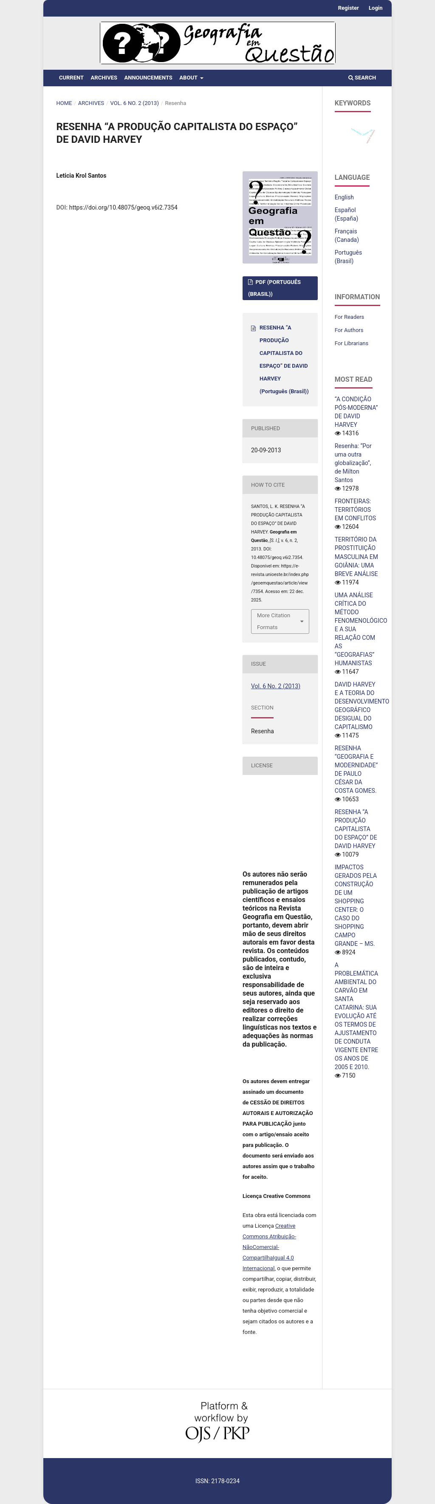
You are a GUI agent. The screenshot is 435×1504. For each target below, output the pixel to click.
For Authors (349, 330)
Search (362, 77)
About (189, 77)
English (344, 197)
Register (348, 8)
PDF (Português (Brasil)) (274, 288)
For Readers (349, 317)
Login (376, 8)
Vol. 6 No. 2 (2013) (134, 103)
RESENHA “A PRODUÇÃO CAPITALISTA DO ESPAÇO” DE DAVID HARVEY (356, 829)
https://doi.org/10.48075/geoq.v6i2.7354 (123, 207)
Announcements (148, 77)
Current (71, 77)
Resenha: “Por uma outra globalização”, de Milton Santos (353, 463)
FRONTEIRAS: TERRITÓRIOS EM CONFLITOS (355, 510)
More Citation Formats (273, 621)
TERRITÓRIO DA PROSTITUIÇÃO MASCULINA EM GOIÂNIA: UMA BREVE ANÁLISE (356, 556)
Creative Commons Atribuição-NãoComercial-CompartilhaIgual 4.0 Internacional (269, 1247)
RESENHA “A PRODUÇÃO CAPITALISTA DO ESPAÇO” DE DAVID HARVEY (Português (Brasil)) (284, 359)
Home (64, 103)
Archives (104, 77)
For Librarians (351, 343)
